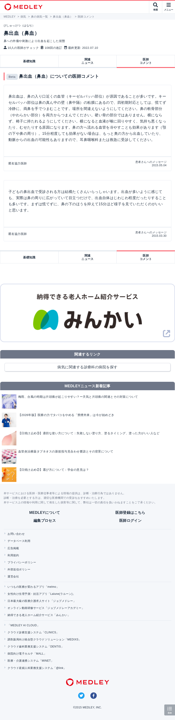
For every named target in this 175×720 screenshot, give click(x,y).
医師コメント (146, 61)
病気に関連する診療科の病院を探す (87, 367)
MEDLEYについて (44, 513)
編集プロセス (44, 520)
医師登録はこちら (130, 513)
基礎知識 (29, 61)
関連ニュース (87, 61)
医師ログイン (130, 520)
